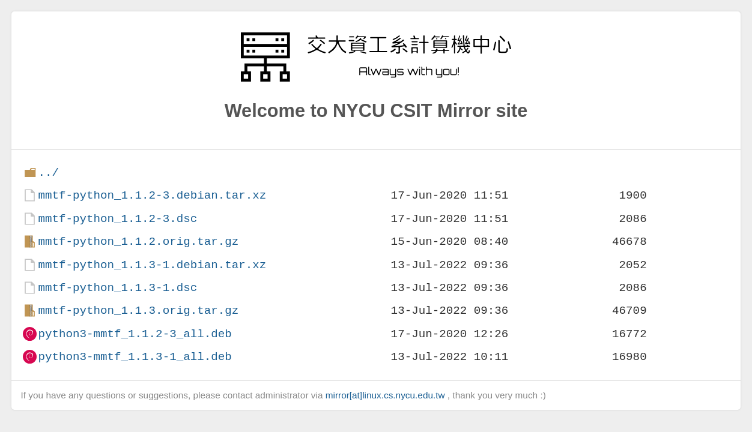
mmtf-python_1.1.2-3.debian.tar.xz (152, 195)
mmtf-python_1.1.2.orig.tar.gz (138, 241)
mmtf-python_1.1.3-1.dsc (117, 288)
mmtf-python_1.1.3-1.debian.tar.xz (152, 265)
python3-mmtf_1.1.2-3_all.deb (134, 334)
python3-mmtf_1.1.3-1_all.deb (134, 357)
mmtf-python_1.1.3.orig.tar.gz (138, 310)
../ (48, 172)
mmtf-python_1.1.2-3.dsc (117, 219)
